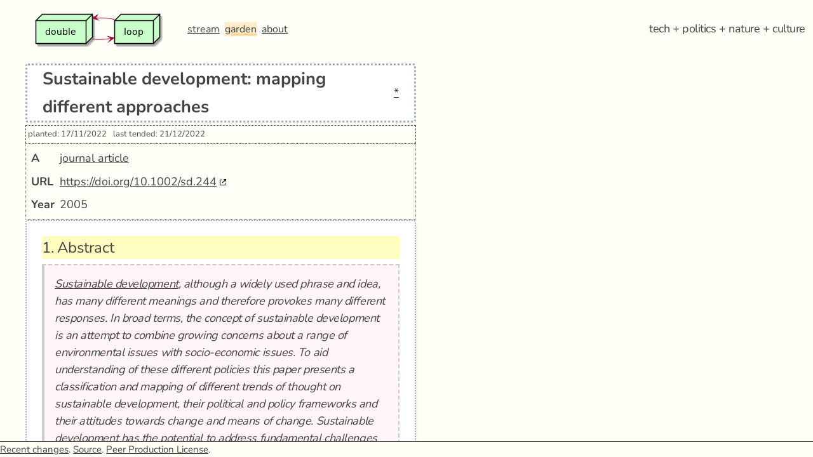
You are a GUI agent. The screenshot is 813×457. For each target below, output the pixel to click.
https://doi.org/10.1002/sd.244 (138, 181)
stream (203, 29)
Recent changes (34, 449)
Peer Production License (157, 449)
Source (87, 449)
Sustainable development (116, 283)
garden (241, 29)
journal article (94, 158)
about (275, 29)
